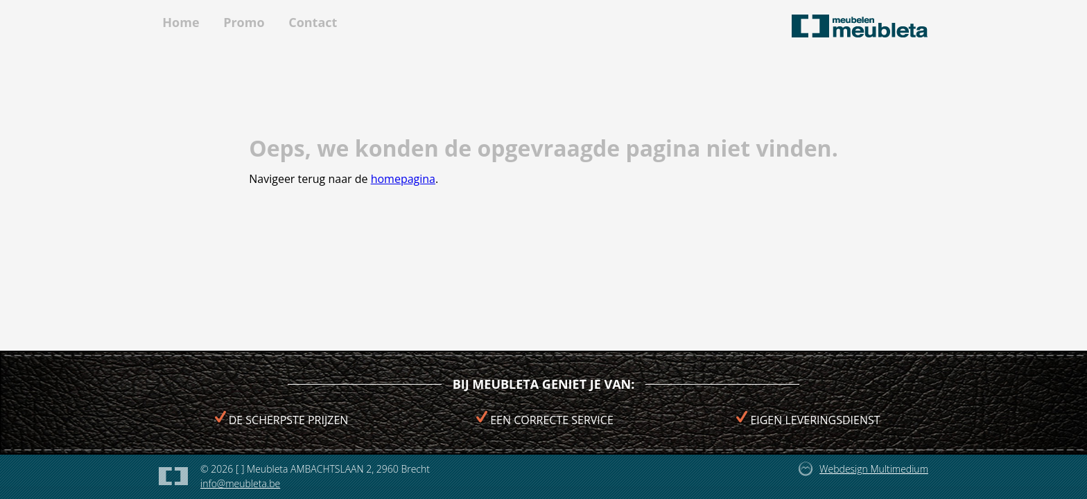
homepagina (403, 178)
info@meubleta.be (240, 483)
